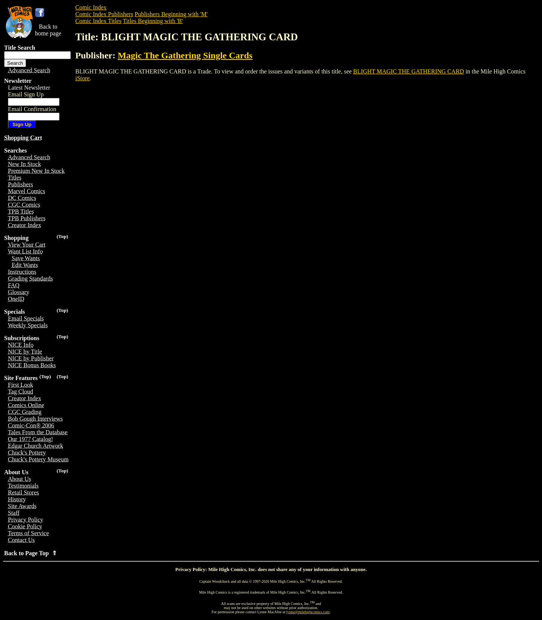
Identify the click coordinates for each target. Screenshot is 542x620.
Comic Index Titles (98, 21)
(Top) (62, 236)
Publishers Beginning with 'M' (171, 14)
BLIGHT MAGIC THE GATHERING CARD (408, 71)
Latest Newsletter (29, 87)
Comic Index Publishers (104, 14)
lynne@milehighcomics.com (308, 612)
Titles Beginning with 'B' (153, 21)
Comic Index (91, 7)
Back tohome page (48, 30)
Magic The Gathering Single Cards (185, 55)
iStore (82, 78)
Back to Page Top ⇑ (30, 553)
